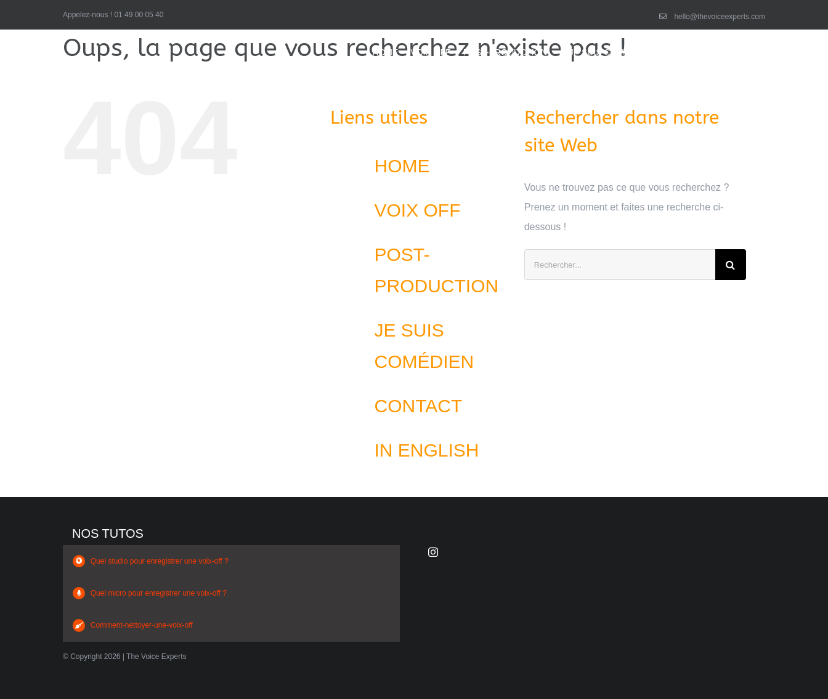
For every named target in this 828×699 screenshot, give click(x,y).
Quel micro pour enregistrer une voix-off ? (159, 593)
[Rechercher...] (619, 264)
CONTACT (419, 406)
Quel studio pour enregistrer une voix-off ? (160, 561)
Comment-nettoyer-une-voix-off (142, 625)
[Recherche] (730, 264)
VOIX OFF (418, 210)
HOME (402, 166)
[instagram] (433, 552)
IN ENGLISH (427, 450)
